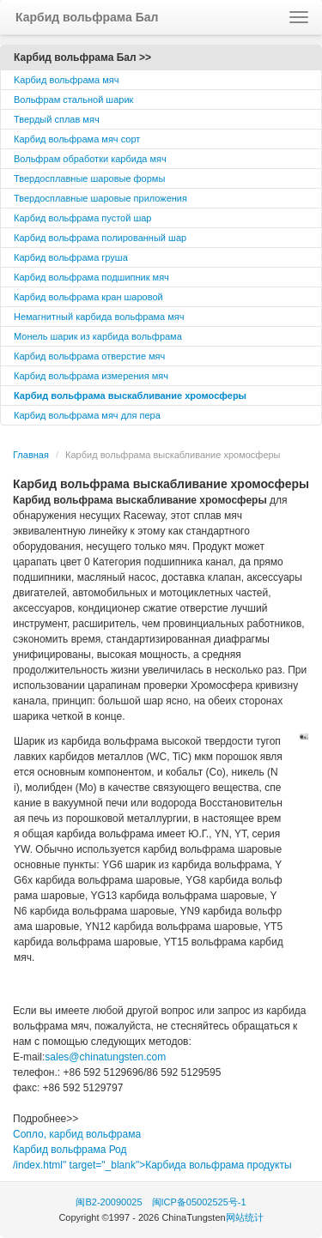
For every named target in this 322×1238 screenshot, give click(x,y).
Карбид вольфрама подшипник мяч (91, 277)
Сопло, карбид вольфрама (77, 1134)
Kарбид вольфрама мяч (66, 80)
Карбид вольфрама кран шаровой (88, 297)
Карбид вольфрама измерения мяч (91, 376)
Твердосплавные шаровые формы (89, 178)
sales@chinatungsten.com (105, 1057)
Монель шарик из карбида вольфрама (98, 336)
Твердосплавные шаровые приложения (100, 198)
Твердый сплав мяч (57, 119)
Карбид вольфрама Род (70, 1150)
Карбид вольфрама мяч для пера (87, 415)
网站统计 (245, 1217)
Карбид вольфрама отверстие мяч (89, 356)
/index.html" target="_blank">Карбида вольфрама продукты (152, 1165)
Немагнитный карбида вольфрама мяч (99, 316)
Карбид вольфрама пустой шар (82, 218)
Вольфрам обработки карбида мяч (90, 159)
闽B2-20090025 (109, 1202)
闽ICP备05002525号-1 (199, 1202)
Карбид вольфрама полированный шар (100, 238)
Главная (31, 455)
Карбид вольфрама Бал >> (82, 57)
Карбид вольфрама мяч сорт (77, 139)
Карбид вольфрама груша (71, 257)
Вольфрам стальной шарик (73, 99)
